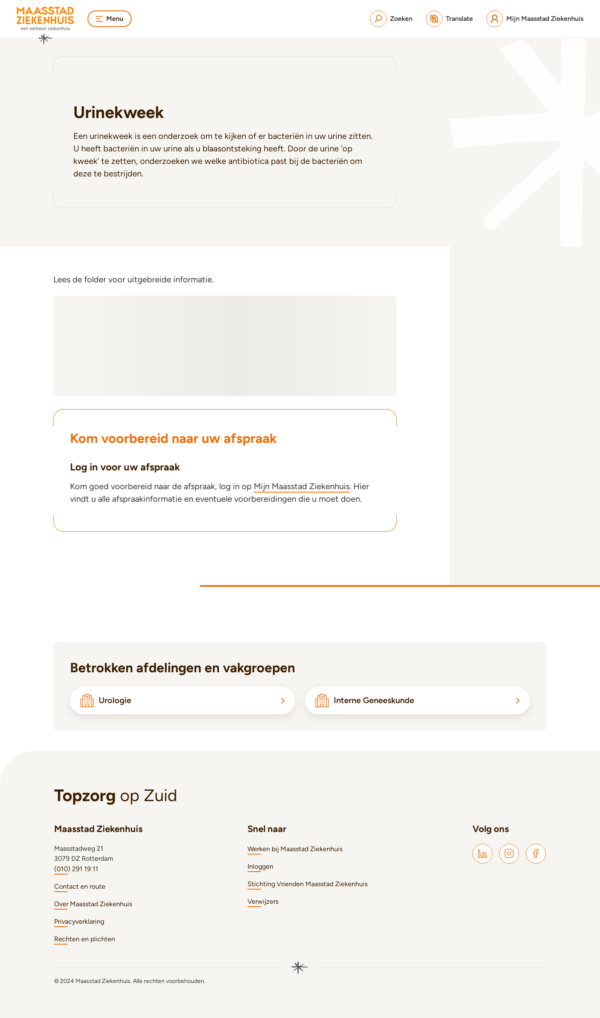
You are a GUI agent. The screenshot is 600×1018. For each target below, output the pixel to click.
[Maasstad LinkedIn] (482, 854)
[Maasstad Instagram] (509, 854)
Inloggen (260, 866)
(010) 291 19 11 (76, 869)
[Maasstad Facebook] (536, 854)
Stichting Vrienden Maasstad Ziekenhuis (308, 884)
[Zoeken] (391, 18)
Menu (109, 19)
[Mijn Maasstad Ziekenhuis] (534, 18)
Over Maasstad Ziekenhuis (93, 904)
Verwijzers (263, 901)
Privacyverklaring (79, 921)
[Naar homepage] (45, 25)
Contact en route (79, 886)
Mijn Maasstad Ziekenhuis (302, 486)
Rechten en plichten (84, 939)
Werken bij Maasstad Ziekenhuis (295, 849)
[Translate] (449, 18)
